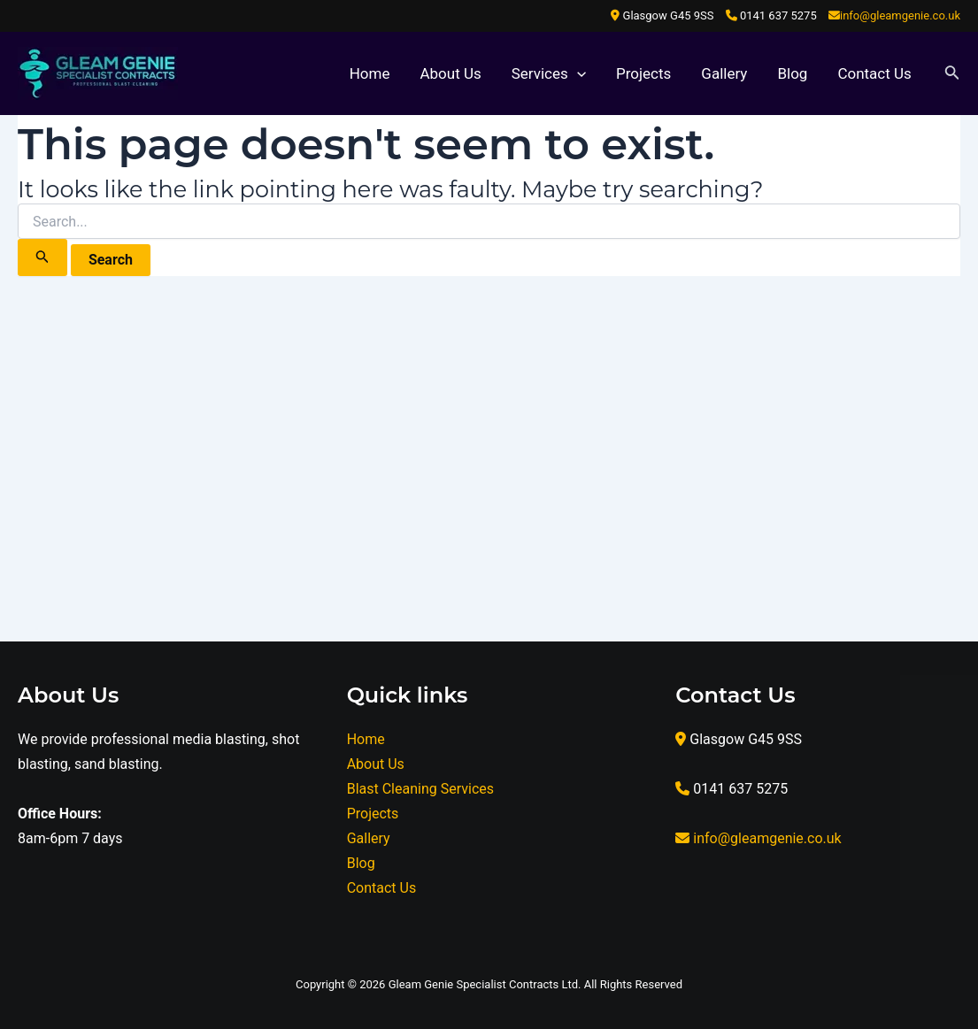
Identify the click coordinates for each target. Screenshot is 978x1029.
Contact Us (874, 73)
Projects (643, 73)
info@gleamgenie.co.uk (900, 15)
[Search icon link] (952, 74)
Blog (792, 73)
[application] (577, 73)
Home (370, 73)
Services (549, 73)
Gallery (724, 73)
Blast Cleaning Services (420, 788)
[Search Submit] (42, 257)
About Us (450, 73)
